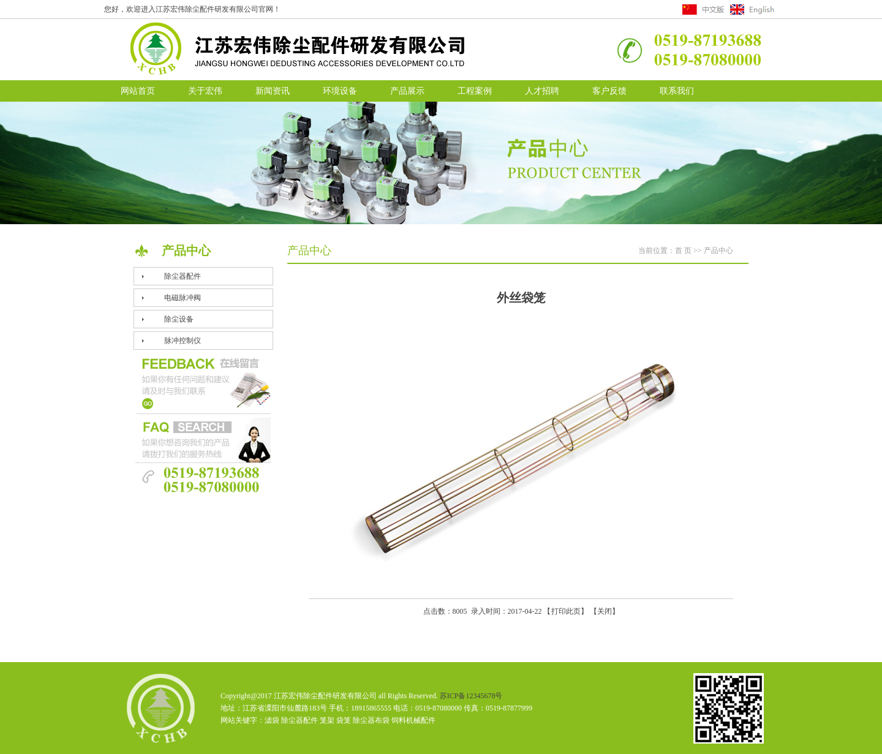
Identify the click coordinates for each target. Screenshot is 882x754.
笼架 (327, 720)
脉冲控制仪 (182, 340)
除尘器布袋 (371, 720)
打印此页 (566, 611)
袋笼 (343, 720)
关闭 (604, 611)
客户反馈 (609, 91)
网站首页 (138, 91)
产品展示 (407, 91)
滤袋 (272, 720)
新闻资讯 (272, 91)
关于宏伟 (205, 91)
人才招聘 (542, 91)
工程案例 (475, 91)
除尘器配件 (182, 276)
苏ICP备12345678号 (471, 696)
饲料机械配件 (413, 720)
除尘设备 (179, 319)
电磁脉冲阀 (182, 297)
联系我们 (677, 91)
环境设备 (340, 91)
